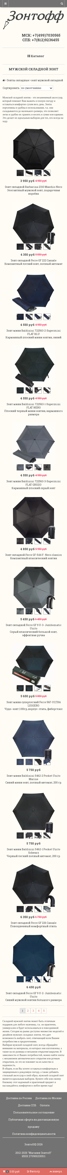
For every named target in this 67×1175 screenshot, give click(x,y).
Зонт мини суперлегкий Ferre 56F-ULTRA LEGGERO (33, 703)
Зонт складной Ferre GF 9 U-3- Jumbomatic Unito (33, 626)
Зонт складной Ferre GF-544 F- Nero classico (33, 555)
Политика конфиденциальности (34, 1134)
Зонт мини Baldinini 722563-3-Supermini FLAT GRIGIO (33, 483)
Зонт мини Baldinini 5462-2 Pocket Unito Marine (33, 777)
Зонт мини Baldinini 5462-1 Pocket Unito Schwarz (33, 851)
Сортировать (11, 88)
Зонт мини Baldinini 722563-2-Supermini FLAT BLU (33, 332)
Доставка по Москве (48, 1098)
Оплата (44, 1105)
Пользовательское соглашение (33, 1112)
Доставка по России (19, 1098)
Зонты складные (18, 80)
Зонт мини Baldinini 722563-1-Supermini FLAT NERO (34, 405)
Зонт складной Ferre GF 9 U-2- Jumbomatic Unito (33, 994)
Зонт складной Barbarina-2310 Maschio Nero (33, 187)
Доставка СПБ (27, 1105)
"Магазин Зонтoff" (40, 1152)
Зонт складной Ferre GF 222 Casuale (33, 260)
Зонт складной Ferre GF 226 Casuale (33, 923)
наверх (55, 1171)
